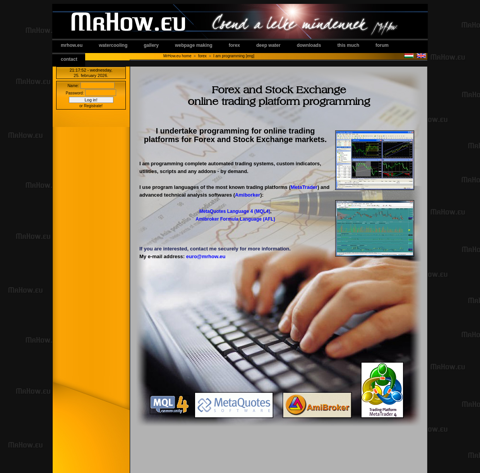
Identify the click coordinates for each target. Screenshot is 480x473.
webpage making (194, 45)
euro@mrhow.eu (206, 256)
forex (234, 45)
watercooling (113, 45)
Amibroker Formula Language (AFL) (235, 219)
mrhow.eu (71, 45)
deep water (268, 45)
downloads (309, 45)
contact (69, 59)
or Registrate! (91, 106)
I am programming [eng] (233, 56)
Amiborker (247, 195)
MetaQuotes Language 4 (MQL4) (234, 211)
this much (348, 45)
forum (382, 45)
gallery (151, 45)
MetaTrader (304, 187)
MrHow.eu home (177, 56)
